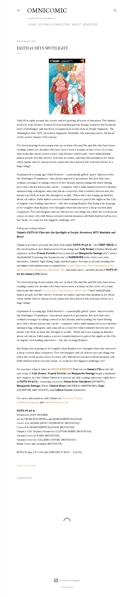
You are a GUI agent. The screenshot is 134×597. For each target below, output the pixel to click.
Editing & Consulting (53, 24)
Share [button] (20, 465)
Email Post (30, 465)
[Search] (115, 9)
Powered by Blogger (67, 580)
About (75, 24)
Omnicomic (47, 10)
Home (31, 24)
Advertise (89, 24)
